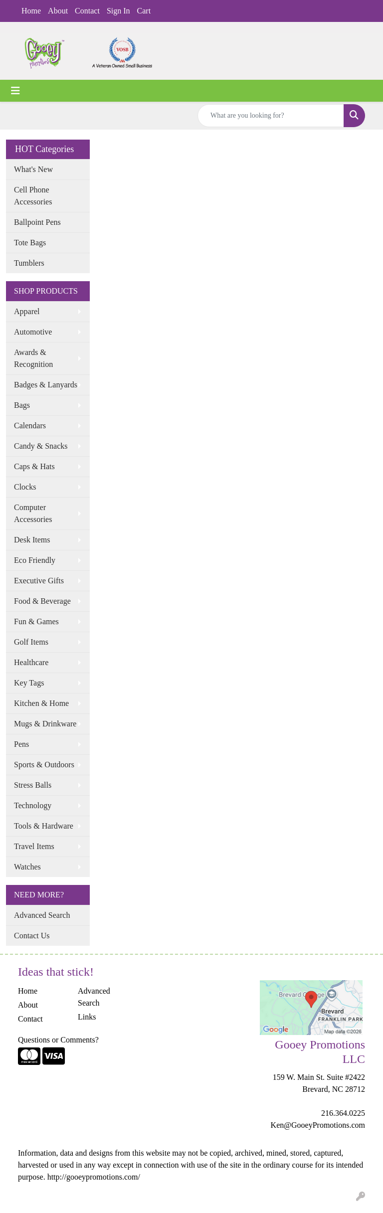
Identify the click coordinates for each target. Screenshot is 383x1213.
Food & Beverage (42, 601)
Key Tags (29, 683)
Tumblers (29, 263)
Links (87, 1017)
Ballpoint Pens (37, 222)
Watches (27, 867)
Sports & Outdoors (44, 764)
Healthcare (31, 662)
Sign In (118, 10)
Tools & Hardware (43, 826)
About (58, 10)
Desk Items (32, 539)
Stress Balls (32, 785)
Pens (21, 744)
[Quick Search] (270, 115)
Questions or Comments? (58, 1040)
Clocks (25, 487)
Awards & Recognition (33, 358)
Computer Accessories (33, 513)
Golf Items (31, 642)
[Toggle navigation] (15, 91)
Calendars (30, 425)
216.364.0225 (343, 1113)
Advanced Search (42, 915)
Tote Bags (30, 242)
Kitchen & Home (41, 703)
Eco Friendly (34, 560)
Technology (32, 805)
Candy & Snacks (41, 446)
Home (31, 10)
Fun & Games (36, 621)
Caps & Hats (34, 466)
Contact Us (32, 935)
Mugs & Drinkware (45, 723)
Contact (87, 10)
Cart (144, 10)
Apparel (27, 311)
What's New (33, 169)
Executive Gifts (39, 580)
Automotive (33, 332)
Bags (22, 405)
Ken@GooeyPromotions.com (318, 1125)
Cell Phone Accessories (33, 195)
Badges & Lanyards (45, 384)
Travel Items (34, 846)
